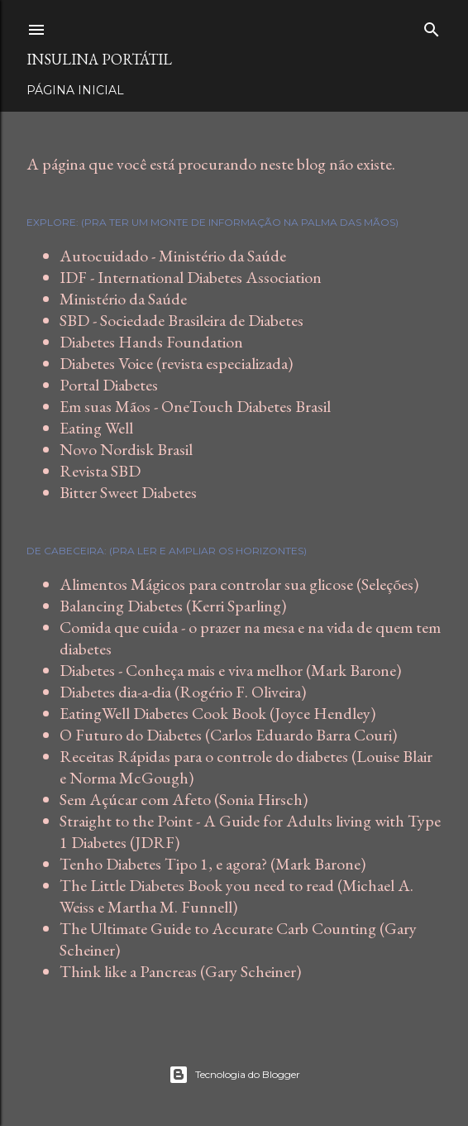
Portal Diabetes (109, 384)
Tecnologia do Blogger (234, 1075)
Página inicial (75, 90)
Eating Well (96, 427)
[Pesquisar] (432, 26)
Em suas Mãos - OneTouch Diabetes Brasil (195, 406)
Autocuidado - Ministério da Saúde (173, 255)
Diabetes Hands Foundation (151, 341)
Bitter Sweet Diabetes (128, 492)
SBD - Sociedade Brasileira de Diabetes (181, 320)
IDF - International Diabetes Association (191, 277)
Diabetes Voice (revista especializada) (176, 363)
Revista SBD (100, 471)
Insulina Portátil (99, 59)
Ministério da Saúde (123, 298)
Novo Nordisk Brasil (126, 449)
